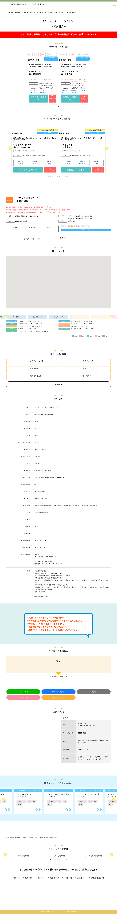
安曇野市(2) (80, 878)
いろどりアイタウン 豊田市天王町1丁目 (22, 146)
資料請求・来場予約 (38, 98)
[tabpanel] (42, 78)
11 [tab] (69, 859)
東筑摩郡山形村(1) (97, 878)
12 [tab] (71, 859)
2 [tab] (50, 176)
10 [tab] (69, 176)
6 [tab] (59, 176)
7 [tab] (62, 176)
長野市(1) (15, 878)
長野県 (50, 12)
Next (106, 148)
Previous (10, 148)
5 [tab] (57, 176)
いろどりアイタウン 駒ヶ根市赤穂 (38, 72)
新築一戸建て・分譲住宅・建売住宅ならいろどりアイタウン (26, 12)
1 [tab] (58, 106)
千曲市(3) (67, 878)
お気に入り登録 (52, 97)
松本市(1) (28, 878)
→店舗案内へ (59, 564)
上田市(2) (40, 878)
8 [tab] (64, 176)
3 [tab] (53, 176)
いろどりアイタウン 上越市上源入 (69, 146)
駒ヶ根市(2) (53, 878)
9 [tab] (66, 176)
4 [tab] (55, 176)
